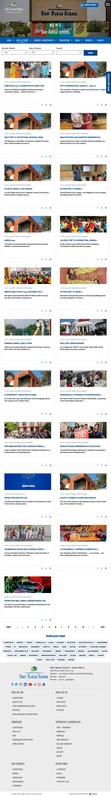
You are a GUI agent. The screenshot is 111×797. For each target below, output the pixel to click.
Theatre (100, 655)
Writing (71, 660)
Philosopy (35, 651)
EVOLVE (60, 710)
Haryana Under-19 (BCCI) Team (18, 343)
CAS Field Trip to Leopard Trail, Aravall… (79, 240)
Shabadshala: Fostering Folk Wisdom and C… (81, 395)
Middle (56, 647)
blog (9, 40)
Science (23, 655)
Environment (102, 642)
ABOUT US (17, 702)
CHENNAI (16, 786)
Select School (35, 48)
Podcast (100, 40)
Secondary (33, 655)
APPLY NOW (18, 744)
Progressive (70, 651)
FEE (14, 736)
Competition (8, 642)
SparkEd (88, 40)
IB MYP (60, 752)
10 (84, 627)
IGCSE (59, 748)
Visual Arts (50, 660)
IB (14, 647)
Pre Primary (47, 651)
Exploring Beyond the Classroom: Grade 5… (24, 446)
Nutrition (82, 647)
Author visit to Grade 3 (71, 292)
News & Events (22, 40)
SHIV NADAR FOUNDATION (24, 714)
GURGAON (17, 777)
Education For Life (86, 642)
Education (71, 642)
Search (59, 48)
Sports (91, 655)
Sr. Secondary (64, 744)
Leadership (35, 647)
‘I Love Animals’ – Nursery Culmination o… (79, 549)
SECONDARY (63, 740)
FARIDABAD (17, 782)
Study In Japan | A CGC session (18, 189)
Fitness (8, 647)
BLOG (59, 773)
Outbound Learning (98, 647)
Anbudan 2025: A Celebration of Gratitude (24, 86)
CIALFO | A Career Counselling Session (78, 498)
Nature (72, 647)
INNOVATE (61, 706)
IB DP (59, 756)
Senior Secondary (48, 655)
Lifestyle (46, 647)
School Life (12, 655)
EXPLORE (61, 702)
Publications (64, 40)
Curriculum (40, 642)
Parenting (7, 651)
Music (64, 647)
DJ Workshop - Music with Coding (20, 395)
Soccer (73, 655)
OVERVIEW (17, 698)
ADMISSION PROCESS (22, 740)
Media (77, 40)
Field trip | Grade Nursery (72, 343)
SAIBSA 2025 (9, 240)
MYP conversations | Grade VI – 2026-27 (78, 86)
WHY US (16, 732)
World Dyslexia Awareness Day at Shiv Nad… (80, 446)
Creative (19, 642)
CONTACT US (63, 782)
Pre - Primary (64, 727)
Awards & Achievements (44, 40)
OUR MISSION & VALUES (23, 706)
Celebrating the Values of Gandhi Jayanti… (24, 549)
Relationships (92, 651)
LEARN (60, 698)
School (105, 651)
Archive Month (8, 48)
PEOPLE (16, 710)
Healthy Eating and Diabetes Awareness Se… (80, 137)
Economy (60, 642)
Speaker (82, 655)
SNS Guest (63, 655)
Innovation (23, 647)
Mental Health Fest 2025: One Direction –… (24, 292)
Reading (81, 651)
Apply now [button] (90, 5)
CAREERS (61, 769)
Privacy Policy (37, 794)
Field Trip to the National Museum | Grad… (24, 137)
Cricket (29, 642)
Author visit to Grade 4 (71, 189)
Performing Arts (21, 651)
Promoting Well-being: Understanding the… (25, 601)
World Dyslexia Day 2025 (15, 498)
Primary (58, 651)
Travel (39, 660)
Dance (50, 642)
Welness (61, 660)
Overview (17, 769)
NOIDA (15, 773)
